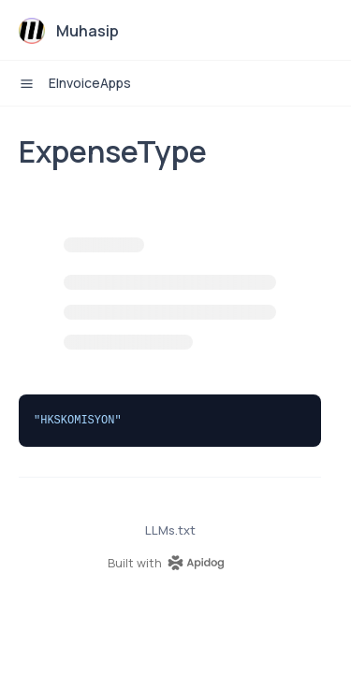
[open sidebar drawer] (26, 83)
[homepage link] (170, 562)
